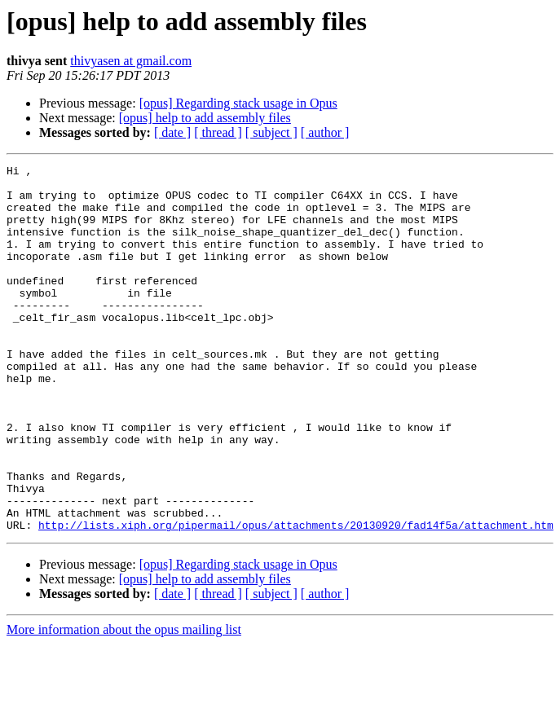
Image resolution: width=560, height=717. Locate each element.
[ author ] (325, 132)
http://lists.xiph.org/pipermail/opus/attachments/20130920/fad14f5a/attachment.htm (295, 598)
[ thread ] (218, 132)
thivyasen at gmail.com (131, 61)
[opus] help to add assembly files (205, 118)
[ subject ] (271, 132)
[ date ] (172, 132)
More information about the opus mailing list (124, 703)
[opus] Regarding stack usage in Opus (238, 103)
